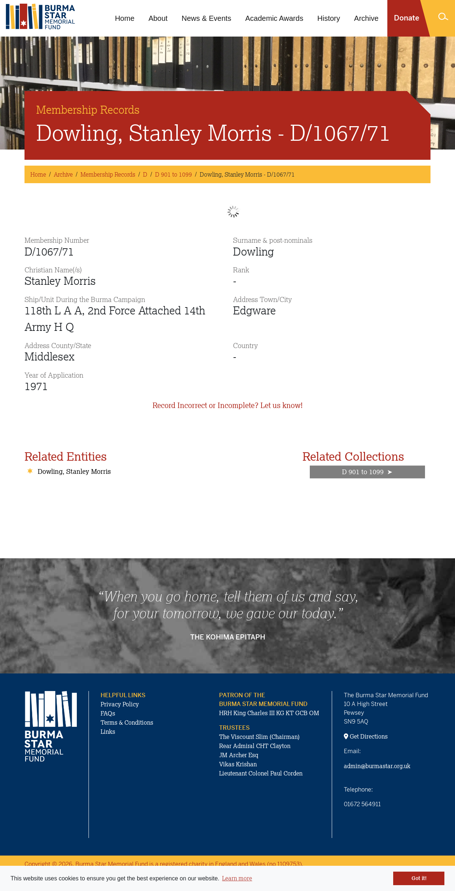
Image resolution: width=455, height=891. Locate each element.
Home (124, 18)
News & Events (207, 18)
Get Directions (366, 736)
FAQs (108, 713)
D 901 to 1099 (173, 174)
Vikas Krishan (238, 764)
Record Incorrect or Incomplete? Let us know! (227, 405)
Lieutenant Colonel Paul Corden (260, 773)
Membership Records (107, 174)
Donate (406, 18)
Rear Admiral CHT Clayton (254, 746)
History (328, 18)
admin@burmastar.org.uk (377, 766)
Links (108, 732)
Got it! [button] (418, 878)
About (158, 18)
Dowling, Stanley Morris (74, 471)
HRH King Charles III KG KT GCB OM (269, 713)
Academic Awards (274, 18)
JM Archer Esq (238, 755)
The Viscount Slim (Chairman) (259, 737)
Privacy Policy (120, 704)
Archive (366, 18)
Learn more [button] (237, 878)
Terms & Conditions (127, 722)
